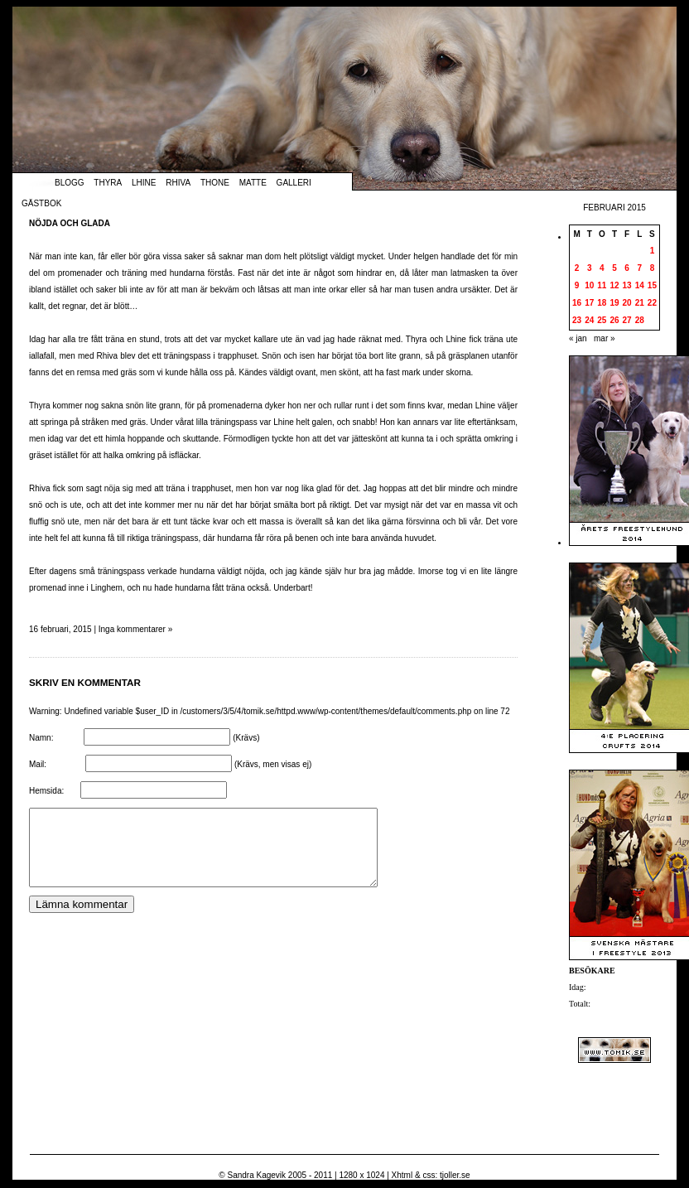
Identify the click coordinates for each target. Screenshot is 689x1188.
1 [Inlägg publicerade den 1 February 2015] (652, 250)
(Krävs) (246, 737)
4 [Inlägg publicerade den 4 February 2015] (602, 268)
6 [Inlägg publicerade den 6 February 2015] (626, 268)
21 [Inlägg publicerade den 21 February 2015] (639, 302)
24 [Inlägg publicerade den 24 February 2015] (589, 320)
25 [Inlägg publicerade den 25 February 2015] (601, 320)
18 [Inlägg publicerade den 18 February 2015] (601, 302)
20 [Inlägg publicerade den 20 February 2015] (627, 302)
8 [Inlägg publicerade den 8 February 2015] (652, 268)
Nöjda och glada (69, 223)
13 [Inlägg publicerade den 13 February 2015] (627, 285)
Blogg (69, 182)
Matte (253, 182)
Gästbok (41, 203)
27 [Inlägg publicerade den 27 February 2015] (627, 320)
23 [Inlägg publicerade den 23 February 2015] (576, 320)
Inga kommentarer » (136, 629)
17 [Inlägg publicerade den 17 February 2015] (589, 302)
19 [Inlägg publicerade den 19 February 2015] (614, 302)
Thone (214, 182)
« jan (578, 338)
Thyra (108, 182)
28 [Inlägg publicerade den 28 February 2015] (639, 320)
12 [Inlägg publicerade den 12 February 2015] (614, 285)
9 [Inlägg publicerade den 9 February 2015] (577, 285)
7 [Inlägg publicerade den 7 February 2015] (639, 268)
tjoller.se (455, 1175)
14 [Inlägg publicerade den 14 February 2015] (639, 285)
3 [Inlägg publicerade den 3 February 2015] (589, 268)
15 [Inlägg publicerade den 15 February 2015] (652, 285)
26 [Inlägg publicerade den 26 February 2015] (614, 320)
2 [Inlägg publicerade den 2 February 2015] (577, 268)
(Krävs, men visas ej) (272, 764)
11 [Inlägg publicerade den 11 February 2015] (601, 285)
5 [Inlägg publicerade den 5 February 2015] (614, 268)
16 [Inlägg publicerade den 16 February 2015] (576, 302)
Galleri (294, 182)
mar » (604, 338)
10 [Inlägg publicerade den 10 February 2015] (589, 285)
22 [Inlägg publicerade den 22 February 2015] (652, 302)
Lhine (144, 182)
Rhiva (178, 182)
